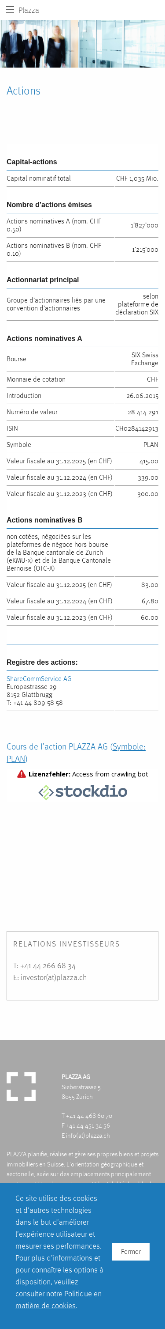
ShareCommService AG (39, 678)
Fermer (131, 1251)
